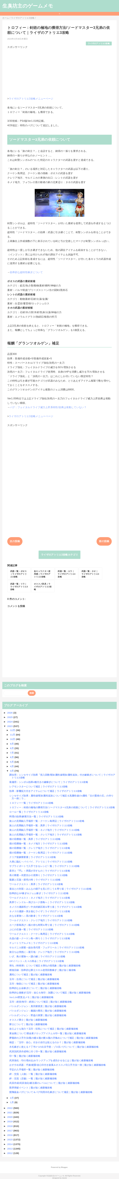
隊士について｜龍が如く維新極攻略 (28, 1024)
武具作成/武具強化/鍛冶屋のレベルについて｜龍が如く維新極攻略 (44, 1083)
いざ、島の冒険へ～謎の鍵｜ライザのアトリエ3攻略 (37, 956)
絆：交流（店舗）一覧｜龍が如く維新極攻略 (33, 1078)
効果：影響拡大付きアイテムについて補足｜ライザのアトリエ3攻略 (45, 791)
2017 (10, 1130)
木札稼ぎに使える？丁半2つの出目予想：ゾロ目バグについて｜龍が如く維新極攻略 (54, 1047)
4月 (12, 766)
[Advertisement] (59, 70)
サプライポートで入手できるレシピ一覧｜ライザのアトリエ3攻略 (44, 866)
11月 (13, 734)
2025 (10, 717)
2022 (10, 1108)
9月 (12, 743)
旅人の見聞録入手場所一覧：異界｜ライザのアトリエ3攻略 (40, 825)
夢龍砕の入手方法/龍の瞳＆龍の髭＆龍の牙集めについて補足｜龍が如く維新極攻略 (53, 1038)
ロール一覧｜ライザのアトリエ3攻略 (29, 812)
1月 (12, 1102)
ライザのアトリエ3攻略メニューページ (31, 98)
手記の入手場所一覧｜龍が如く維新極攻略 (31, 1069)
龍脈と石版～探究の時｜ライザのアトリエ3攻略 (34, 879)
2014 (10, 1144)
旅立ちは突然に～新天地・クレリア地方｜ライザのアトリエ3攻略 (44, 952)
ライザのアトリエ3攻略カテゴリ (59, 554)
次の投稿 (15, 541)
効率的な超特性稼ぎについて (26, 272)
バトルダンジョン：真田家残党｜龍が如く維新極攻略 (37, 1006)
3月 (12, 770)
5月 (12, 762)
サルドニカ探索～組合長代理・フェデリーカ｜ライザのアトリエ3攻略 (46, 947)
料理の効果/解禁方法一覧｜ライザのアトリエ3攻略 (36, 816)
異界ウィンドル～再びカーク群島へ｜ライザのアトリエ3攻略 (42, 902)
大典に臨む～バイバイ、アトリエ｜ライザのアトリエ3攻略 (40, 861)
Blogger (64, 1167)
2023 (10, 726)
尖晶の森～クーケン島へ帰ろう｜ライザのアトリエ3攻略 (39, 938)
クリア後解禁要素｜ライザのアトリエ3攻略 (32, 857)
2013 (10, 1148)
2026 (10, 712)
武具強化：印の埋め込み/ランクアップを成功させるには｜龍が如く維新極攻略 (51, 1060)
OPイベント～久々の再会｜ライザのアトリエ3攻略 (36, 961)
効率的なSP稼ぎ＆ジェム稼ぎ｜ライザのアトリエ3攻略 (38, 893)
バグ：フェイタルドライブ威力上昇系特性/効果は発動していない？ (48, 407)
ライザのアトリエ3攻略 (99, 43)
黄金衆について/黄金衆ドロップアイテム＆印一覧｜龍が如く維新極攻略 (47, 1033)
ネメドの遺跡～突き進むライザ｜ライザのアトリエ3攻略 (39, 911)
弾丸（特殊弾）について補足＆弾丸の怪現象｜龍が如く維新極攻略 (45, 965)
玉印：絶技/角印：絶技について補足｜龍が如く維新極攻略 (40, 1001)
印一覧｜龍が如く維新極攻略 (24, 1056)
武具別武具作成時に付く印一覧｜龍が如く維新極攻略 (37, 1051)
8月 (12, 748)
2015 (10, 1139)
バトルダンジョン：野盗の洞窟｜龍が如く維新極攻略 (37, 1015)
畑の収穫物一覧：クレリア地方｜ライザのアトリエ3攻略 (39, 848)
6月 (12, 757)
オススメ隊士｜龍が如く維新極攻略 (28, 1019)
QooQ (64, 1178)
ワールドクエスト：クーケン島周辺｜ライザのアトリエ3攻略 (42, 934)
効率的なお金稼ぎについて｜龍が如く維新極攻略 (35, 988)
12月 (13, 730)
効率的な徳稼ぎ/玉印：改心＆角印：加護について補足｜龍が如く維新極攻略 (50, 992)
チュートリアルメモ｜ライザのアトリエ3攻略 (33, 943)
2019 (10, 1121)
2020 (10, 1117)
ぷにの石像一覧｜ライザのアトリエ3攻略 (31, 929)
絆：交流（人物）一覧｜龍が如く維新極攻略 (33, 1074)
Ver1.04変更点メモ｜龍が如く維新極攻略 (31, 997)
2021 (10, 1112)
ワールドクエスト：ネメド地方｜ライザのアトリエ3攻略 (39, 897)
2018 (10, 1126)
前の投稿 (104, 541)
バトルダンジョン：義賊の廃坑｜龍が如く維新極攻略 (37, 1010)
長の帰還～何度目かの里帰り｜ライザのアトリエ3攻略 (38, 875)
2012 (10, 1153)
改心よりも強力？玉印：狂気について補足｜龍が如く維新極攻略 (43, 1028)
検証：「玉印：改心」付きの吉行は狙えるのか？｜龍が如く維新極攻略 (47, 1042)
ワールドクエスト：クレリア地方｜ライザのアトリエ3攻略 (40, 920)
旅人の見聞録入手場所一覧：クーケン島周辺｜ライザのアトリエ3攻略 (46, 821)
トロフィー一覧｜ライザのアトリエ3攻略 (31, 803)
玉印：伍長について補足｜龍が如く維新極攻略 (34, 979)
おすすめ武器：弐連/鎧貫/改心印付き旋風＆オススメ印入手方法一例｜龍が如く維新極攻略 (57, 1065)
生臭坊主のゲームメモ (27, 6)
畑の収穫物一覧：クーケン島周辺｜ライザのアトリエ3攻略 (40, 852)
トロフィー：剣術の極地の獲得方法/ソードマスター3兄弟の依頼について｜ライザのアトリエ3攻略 (62, 807)
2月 (12, 1098)
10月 (13, 739)
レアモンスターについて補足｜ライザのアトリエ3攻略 (38, 786)
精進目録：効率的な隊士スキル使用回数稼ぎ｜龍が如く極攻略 (42, 970)
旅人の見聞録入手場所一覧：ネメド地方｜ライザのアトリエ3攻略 (44, 830)
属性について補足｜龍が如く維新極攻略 (30, 974)
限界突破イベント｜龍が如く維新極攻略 (30, 1087)
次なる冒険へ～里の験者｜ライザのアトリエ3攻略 (36, 916)
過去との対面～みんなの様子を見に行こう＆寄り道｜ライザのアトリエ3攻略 (50, 888)
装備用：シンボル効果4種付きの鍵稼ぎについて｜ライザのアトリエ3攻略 (48, 782)
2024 (10, 721)
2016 (10, 1135)
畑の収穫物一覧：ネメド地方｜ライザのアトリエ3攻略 (38, 843)
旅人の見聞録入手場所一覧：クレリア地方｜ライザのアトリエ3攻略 (45, 834)
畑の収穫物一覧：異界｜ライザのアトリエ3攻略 (34, 839)
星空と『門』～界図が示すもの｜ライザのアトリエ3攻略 (39, 870)
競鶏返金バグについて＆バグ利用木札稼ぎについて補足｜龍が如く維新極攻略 (50, 1092)
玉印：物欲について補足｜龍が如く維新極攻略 (34, 983)
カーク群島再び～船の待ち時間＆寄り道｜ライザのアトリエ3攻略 (44, 925)
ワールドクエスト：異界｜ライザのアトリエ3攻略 (36, 884)
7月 (12, 752)
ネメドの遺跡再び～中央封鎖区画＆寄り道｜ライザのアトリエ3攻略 (45, 907)
